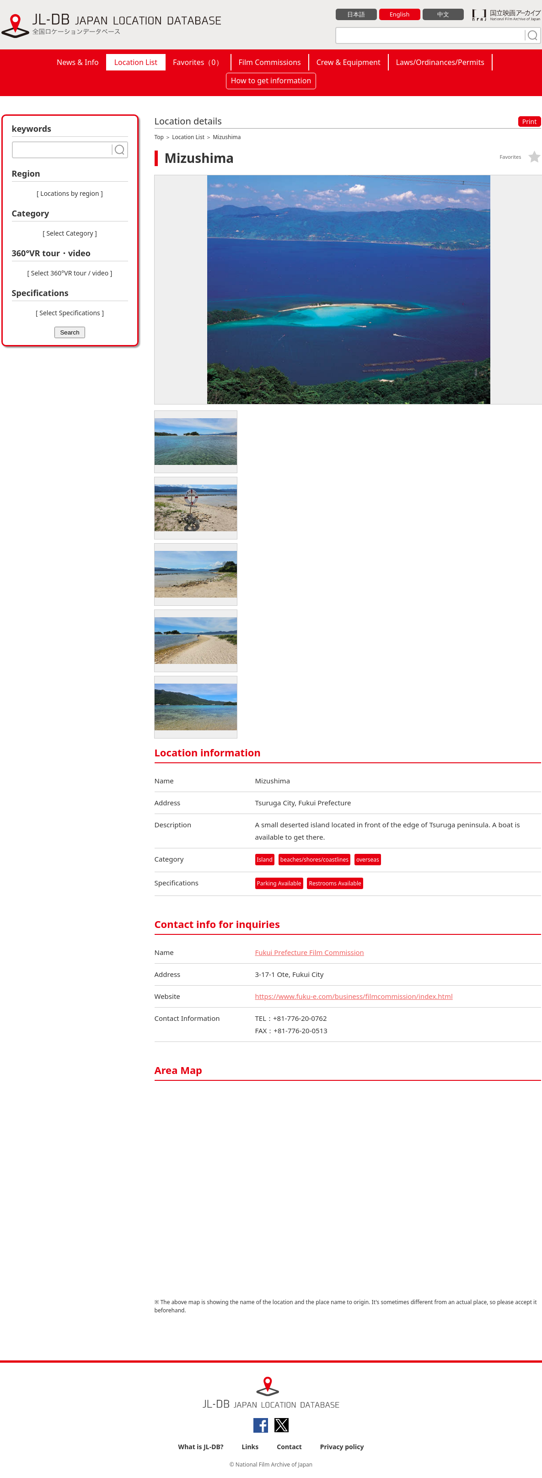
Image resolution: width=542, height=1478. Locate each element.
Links (249, 1446)
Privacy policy (342, 1446)
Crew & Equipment (349, 62)
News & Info (78, 62)
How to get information (271, 81)
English (399, 14)
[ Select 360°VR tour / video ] (70, 273)
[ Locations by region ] (70, 193)
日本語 (356, 14)
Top (159, 137)
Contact (289, 1446)
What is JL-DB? (201, 1446)
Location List (135, 62)
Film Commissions (270, 62)
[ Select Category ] (70, 233)
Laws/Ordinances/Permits (440, 62)
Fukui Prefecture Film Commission (310, 952)
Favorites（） (198, 62)
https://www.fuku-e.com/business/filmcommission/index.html (354, 996)
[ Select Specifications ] (70, 312)
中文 (443, 14)
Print (529, 121)
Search (69, 332)
